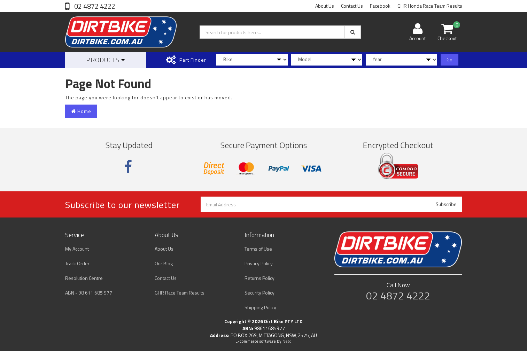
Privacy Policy (259, 263)
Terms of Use (258, 248)
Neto (287, 341)
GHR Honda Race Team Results (429, 5)
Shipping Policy (260, 307)
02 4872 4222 (94, 6)
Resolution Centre (84, 278)
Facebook (380, 5)
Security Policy (259, 292)
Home (81, 111)
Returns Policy (259, 278)
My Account (77, 248)
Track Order (77, 263)
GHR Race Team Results (179, 292)
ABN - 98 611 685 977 (88, 292)
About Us (324, 5)
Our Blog (164, 263)
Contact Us (352, 5)
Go (449, 59)
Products (105, 59)
